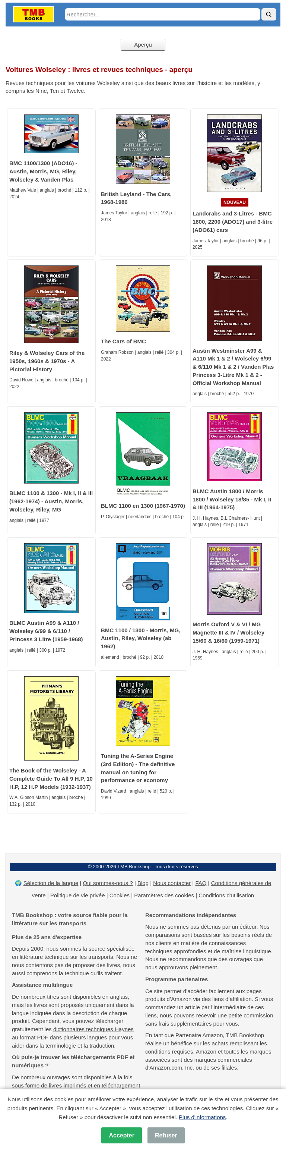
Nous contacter (172, 883)
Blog (143, 883)
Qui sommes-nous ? (108, 883)
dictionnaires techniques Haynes (93, 1029)
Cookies (119, 895)
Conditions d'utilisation (226, 895)
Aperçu (143, 44)
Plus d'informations (202, 1117)
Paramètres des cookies (164, 895)
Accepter (121, 1135)
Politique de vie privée (77, 895)
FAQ (200, 883)
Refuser (166, 1135)
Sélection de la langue (51, 883)
